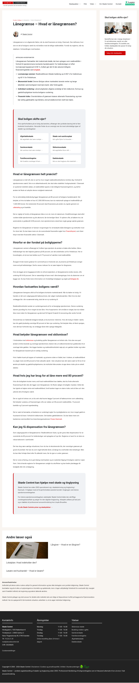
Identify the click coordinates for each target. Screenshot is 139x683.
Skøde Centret (27, 34)
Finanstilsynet (71, 231)
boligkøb (36, 70)
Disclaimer (35, 667)
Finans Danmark (56, 419)
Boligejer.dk (74, 279)
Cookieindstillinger (9, 651)
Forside (15, 20)
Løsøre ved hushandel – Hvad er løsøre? (25, 571)
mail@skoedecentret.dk (10, 642)
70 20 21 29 (9, 639)
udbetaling (17, 208)
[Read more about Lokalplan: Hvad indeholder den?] (27, 551)
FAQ (85, 4)
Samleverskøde (77, 633)
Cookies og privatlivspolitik (50, 667)
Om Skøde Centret (106, 4)
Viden (92, 4)
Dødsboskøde (77, 642)
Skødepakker (73, 4)
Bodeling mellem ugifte (80, 630)
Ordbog (19, 20)
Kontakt (118, 4)
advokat (118, 671)
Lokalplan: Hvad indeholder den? (22, 563)
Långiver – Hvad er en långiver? (66, 545)
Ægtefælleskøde (78, 639)
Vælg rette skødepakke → (115, 53)
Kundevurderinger (74, 667)
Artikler (63, 667)
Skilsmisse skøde (78, 627)
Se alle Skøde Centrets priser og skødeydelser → (35, 508)
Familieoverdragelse (79, 636)
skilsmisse (30, 341)
